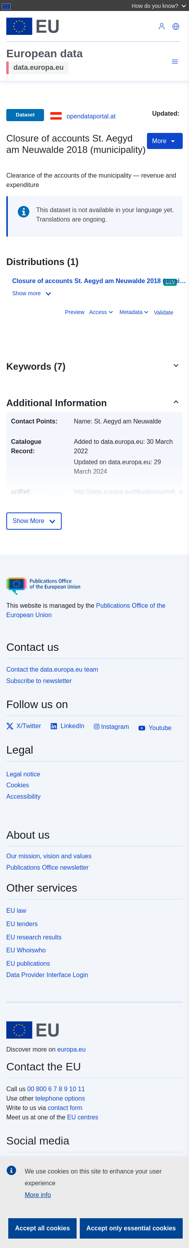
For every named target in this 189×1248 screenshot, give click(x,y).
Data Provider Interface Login (47, 975)
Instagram (111, 726)
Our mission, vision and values (49, 856)
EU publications (28, 963)
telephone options (60, 1098)
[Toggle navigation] (174, 62)
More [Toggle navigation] (165, 141)
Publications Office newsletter (47, 867)
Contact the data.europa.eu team (52, 669)
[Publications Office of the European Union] (91, 580)
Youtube (154, 728)
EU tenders (22, 924)
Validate (163, 312)
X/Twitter (23, 726)
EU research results (34, 937)
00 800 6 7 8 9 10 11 (56, 1089)
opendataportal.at (91, 116)
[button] (159, 5)
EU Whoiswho (26, 950)
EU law (16, 910)
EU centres (82, 1117)
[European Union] (91, 1030)
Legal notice (23, 774)
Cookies (17, 785)
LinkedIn (67, 726)
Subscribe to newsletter (39, 681)
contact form (65, 1107)
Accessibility (23, 796)
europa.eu (71, 1049)
